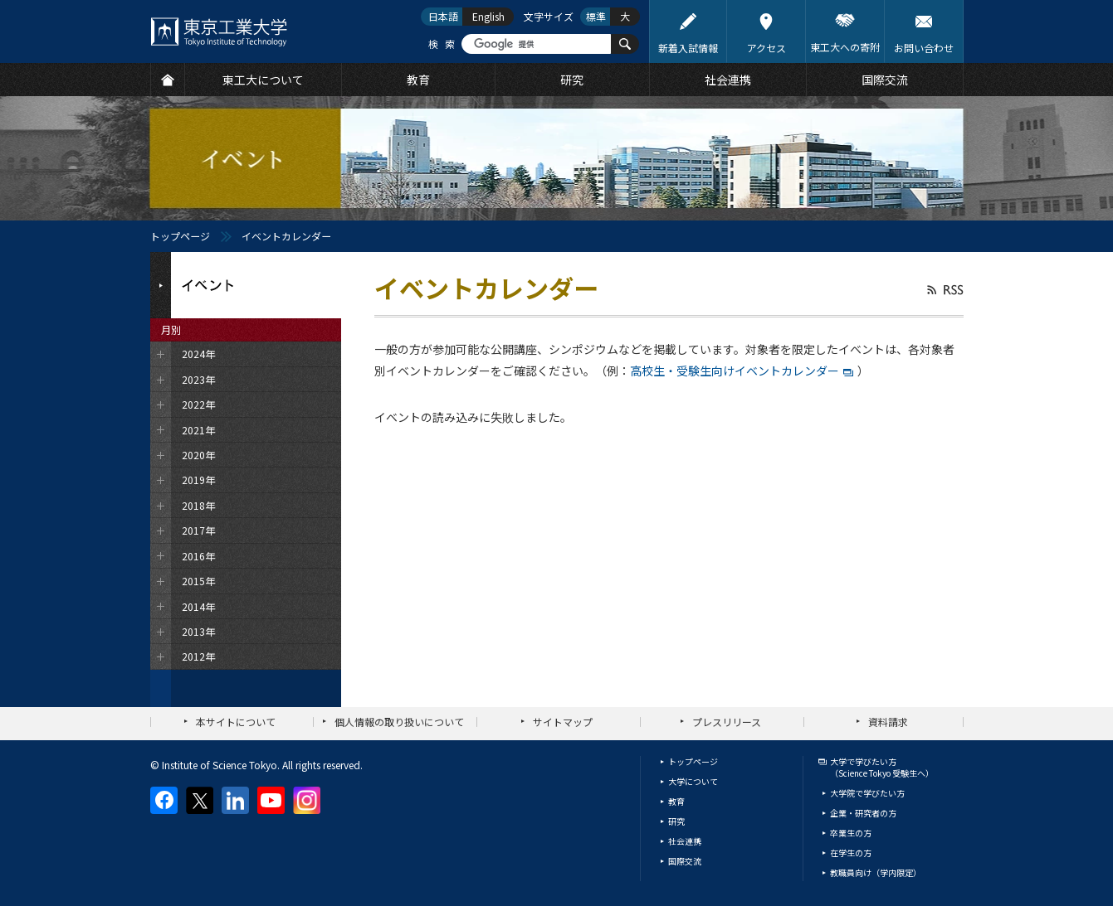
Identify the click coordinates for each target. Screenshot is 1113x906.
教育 (676, 801)
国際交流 (684, 861)
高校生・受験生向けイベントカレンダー (734, 370)
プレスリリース (726, 722)
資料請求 (888, 722)
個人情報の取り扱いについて (399, 722)
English (488, 16)
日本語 (443, 16)
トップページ (180, 236)
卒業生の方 (850, 832)
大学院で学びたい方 (867, 793)
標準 (596, 16)
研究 (676, 821)
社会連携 (684, 841)
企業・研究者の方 (863, 813)
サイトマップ (563, 722)
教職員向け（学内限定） (875, 872)
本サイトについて (236, 722)
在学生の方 (850, 852)
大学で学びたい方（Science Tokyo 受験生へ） (882, 767)
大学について (693, 781)
